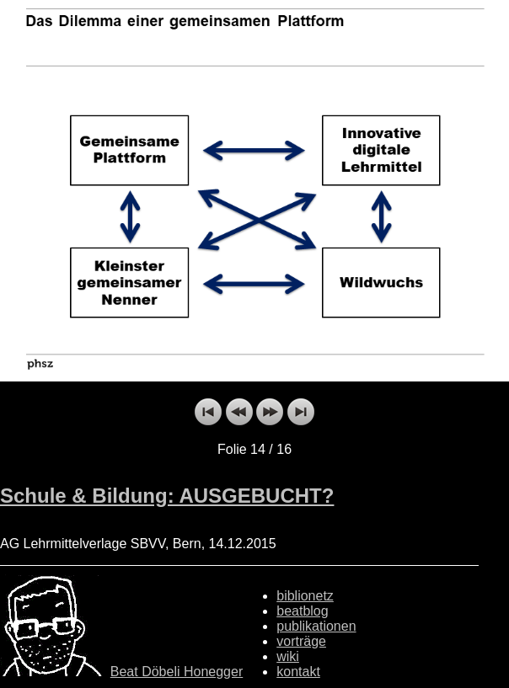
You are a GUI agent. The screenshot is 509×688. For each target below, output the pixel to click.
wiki (287, 656)
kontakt (298, 671)
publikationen (316, 626)
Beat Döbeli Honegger (176, 671)
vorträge (301, 641)
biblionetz (305, 596)
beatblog (302, 611)
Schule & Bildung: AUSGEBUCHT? (167, 495)
